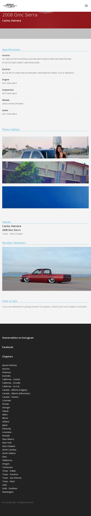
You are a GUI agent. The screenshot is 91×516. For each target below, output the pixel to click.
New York (7, 442)
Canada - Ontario (10, 397)
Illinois (5, 418)
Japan (5, 425)
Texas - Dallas (9, 470)
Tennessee (7, 467)
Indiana (5, 421)
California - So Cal (10, 386)
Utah (4, 484)
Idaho (5, 414)
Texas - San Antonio (12, 477)
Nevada (6, 435)
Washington (8, 491)
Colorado (6, 400)
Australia (6, 375)
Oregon (5, 463)
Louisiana (6, 432)
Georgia (6, 407)
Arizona (5, 368)
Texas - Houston (10, 474)
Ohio (4, 456)
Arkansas (6, 372)
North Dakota (8, 453)
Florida (5, 404)
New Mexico (8, 439)
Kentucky (6, 428)
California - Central (11, 379)
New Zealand (8, 446)
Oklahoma (7, 460)
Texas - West (8, 481)
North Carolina (9, 449)
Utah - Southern (9, 488)
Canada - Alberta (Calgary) (14, 389)
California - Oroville (11, 382)
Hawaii (5, 411)
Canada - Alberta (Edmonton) (16, 393)
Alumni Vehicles (9, 365)
